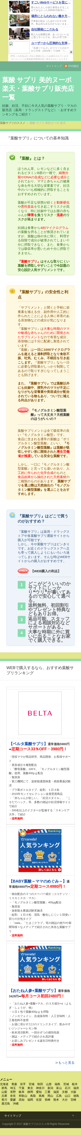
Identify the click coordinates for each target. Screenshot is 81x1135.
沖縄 (16, 1103)
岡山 (50, 1095)
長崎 (47, 1099)
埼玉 (13, 1088)
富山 (59, 1088)
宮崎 (73, 1099)
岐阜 (21, 1092)
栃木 (75, 1084)
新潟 (50, 1088)
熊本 (56, 1099)
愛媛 (13, 1099)
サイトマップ (54, 66)
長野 (13, 1092)
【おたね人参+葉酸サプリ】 (33, 990)
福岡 (30, 1099)
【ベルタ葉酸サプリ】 (28, 744)
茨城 (66, 1084)
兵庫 (4, 1095)
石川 (67, 1088)
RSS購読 (73, 66)
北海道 (4, 1084)
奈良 (13, 1095)
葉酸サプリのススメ (12, 122)
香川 (4, 1099)
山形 (49, 1084)
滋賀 (56, 1092)
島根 (41, 1095)
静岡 (30, 1092)
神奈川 (40, 1088)
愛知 (39, 1092)
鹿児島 (6, 1103)
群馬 (4, 1088)
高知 (21, 1099)
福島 (57, 1084)
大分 (65, 1099)
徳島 (76, 1095)
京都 (65, 1092)
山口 (67, 1095)
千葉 (21, 1088)
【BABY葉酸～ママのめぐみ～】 (38, 881)
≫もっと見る (65, 1062)
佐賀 (39, 1099)
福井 (76, 1088)
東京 (30, 1088)
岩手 (23, 1084)
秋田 (40, 1084)
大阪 (73, 1092)
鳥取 (33, 1095)
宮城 (31, 1084)
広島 (59, 1095)
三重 (47, 1092)
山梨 (4, 1092)
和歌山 (23, 1095)
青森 (14, 1084)
